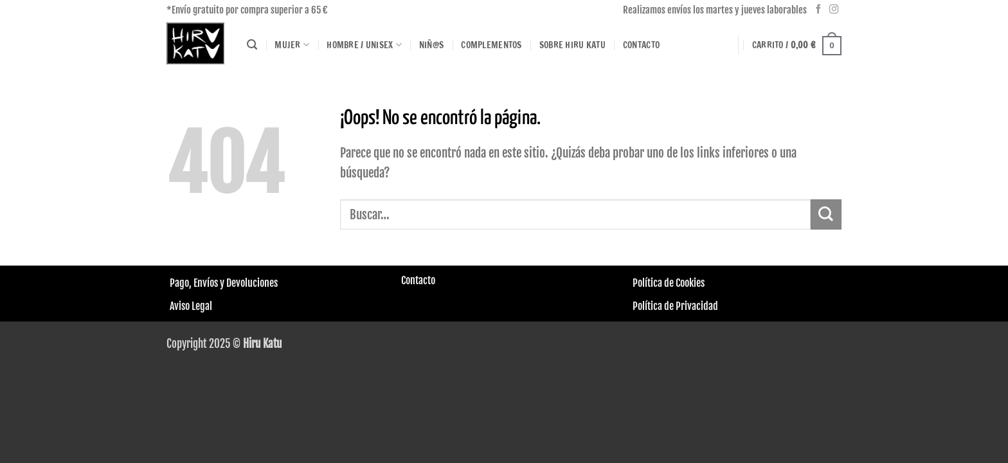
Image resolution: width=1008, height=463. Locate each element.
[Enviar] (826, 214)
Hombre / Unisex (364, 45)
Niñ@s (431, 45)
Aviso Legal (191, 306)
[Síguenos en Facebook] (819, 10)
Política (647, 283)
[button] (797, 45)
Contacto (641, 45)
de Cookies (683, 283)
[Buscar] (252, 45)
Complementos (491, 45)
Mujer (291, 45)
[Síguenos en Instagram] (834, 10)
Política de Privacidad (675, 306)
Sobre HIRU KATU (572, 45)
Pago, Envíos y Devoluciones (224, 283)
